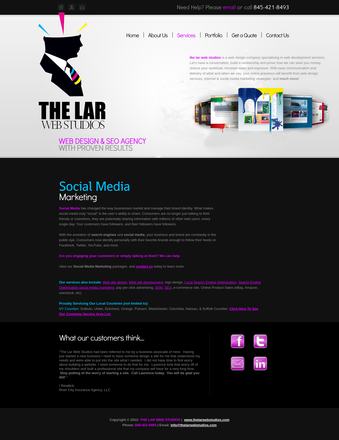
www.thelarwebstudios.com (206, 420)
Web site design (115, 282)
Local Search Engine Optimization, (211, 282)
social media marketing (96, 288)
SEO (167, 288)
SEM (158, 288)
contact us (144, 266)
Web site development (146, 282)
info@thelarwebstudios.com (194, 425)
